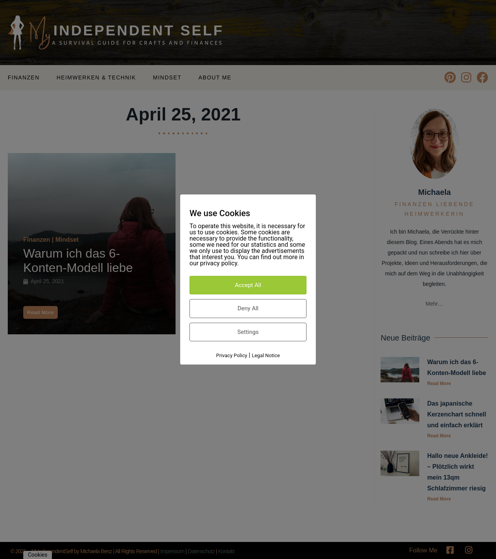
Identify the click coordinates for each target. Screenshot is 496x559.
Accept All (248, 285)
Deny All (248, 308)
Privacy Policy (231, 355)
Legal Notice (266, 355)
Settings (248, 332)
